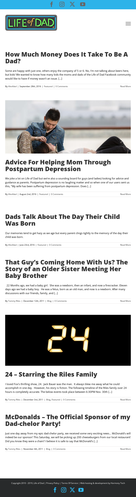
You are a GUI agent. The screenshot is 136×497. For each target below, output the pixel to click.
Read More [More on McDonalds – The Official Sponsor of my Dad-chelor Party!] (125, 448)
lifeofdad (12, 86)
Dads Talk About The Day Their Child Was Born (62, 219)
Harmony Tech (118, 483)
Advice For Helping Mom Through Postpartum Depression (58, 165)
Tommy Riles (14, 300)
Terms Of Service (69, 483)
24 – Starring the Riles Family (51, 374)
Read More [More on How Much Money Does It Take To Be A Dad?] (125, 86)
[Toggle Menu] (128, 23)
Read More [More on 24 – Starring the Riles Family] (125, 399)
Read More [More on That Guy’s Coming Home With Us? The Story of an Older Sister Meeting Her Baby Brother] (125, 300)
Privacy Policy (52, 483)
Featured (48, 86)
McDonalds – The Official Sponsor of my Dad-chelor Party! (67, 420)
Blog (49, 300)
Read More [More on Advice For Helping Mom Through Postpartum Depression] (125, 194)
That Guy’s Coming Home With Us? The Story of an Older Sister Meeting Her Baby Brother (66, 269)
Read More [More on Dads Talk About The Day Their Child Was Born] (125, 244)
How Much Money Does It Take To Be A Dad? (66, 57)
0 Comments (62, 86)
